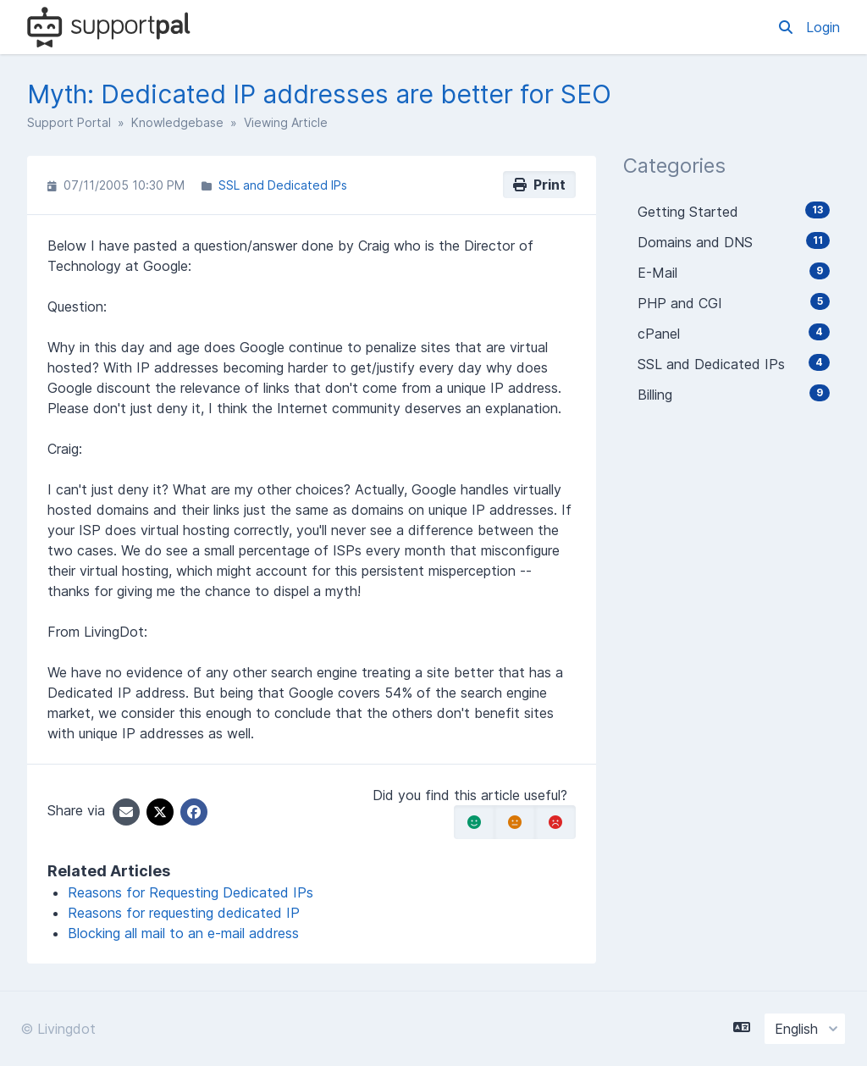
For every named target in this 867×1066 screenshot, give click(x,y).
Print (539, 184)
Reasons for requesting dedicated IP (184, 912)
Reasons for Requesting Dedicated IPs (190, 892)
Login (823, 27)
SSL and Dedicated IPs (282, 185)
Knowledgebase (177, 122)
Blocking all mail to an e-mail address (183, 933)
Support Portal (69, 122)
